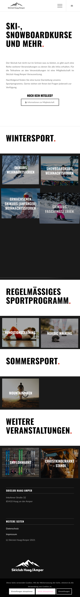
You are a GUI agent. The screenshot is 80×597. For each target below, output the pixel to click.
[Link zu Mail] (72, 6)
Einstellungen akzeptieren (22, 591)
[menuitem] (58, 5)
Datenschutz (12, 528)
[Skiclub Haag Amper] (33, 5)
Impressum (11, 534)
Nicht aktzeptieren (45, 591)
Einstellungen (64, 591)
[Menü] (58, 5)
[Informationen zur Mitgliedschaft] (40, 102)
